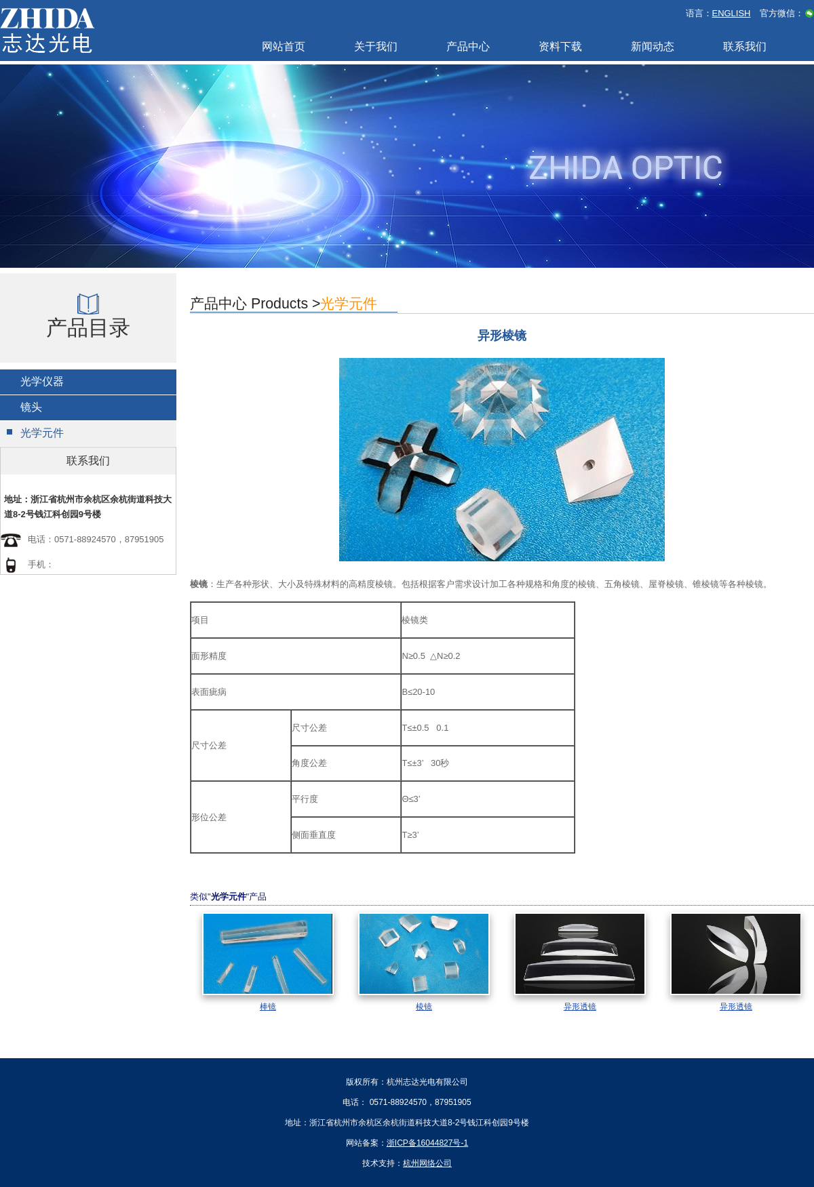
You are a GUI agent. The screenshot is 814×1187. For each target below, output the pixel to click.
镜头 (31, 407)
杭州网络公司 (427, 1163)
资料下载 (560, 46)
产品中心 (468, 46)
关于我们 (376, 46)
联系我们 (745, 46)
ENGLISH (731, 13)
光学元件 (42, 433)
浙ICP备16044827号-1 (427, 1143)
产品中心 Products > (283, 304)
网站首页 (283, 46)
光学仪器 (42, 381)
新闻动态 (652, 46)
